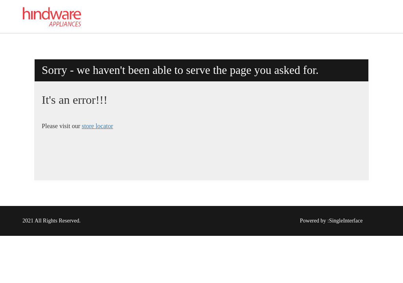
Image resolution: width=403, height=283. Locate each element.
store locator (97, 126)
